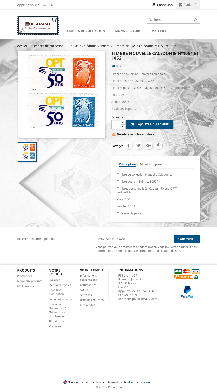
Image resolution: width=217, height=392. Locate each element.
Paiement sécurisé (61, 299)
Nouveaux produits (29, 281)
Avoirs (84, 290)
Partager (128, 145)
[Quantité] (116, 124)
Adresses (86, 295)
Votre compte (92, 270)
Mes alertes (87, 305)
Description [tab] (127, 164)
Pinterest (158, 145)
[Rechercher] (173, 20)
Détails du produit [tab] (153, 164)
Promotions (24, 276)
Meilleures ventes (28, 286)
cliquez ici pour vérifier (140, 382)
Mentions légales (60, 285)
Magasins (55, 326)
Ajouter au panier (149, 124)
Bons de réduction (92, 300)
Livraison (54, 280)
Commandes (88, 284)
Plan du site (56, 321)
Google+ (148, 145)
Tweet (138, 145)
